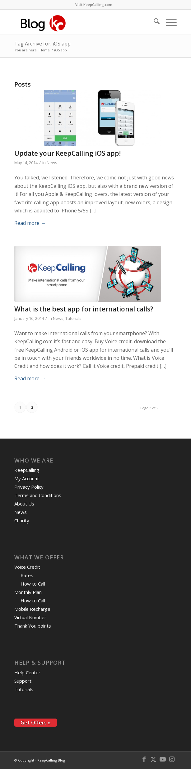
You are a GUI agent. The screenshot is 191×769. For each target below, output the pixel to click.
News (52, 162)
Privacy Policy (29, 487)
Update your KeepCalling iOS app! (67, 153)
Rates (27, 575)
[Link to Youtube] (162, 759)
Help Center (27, 672)
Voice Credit (27, 567)
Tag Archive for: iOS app (42, 43)
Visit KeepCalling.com (93, 4)
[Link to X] (153, 759)
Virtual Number (30, 617)
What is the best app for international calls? (83, 309)
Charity (21, 520)
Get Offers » (36, 722)
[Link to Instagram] (172, 759)
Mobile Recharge (32, 609)
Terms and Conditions (37, 495)
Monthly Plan (28, 592)
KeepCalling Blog (51, 760)
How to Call (33, 584)
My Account (26, 478)
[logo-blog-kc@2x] (79, 22)
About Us (24, 504)
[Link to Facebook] (144, 759)
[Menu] (168, 22)
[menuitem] (93, 4)
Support (22, 681)
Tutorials (73, 318)
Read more (30, 223)
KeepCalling (26, 470)
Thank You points (32, 626)
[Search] (153, 22)
